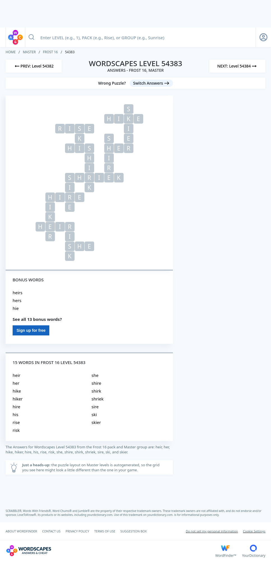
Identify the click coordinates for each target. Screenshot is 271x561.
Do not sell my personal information (212, 531)
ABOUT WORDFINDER (21, 531)
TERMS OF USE (104, 531)
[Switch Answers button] (151, 83)
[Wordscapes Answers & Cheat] (110, 550)
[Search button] (31, 37)
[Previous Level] (34, 66)
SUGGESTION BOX (133, 531)
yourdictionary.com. (100, 515)
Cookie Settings (254, 531)
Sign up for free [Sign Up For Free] (31, 330)
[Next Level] (237, 66)
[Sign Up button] (263, 37)
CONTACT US (51, 531)
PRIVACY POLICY (77, 531)
